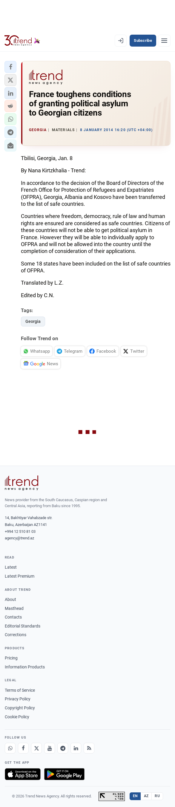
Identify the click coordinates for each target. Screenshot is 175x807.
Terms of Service (20, 690)
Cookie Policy (17, 716)
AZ (146, 796)
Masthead (14, 608)
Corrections (15, 634)
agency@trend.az (19, 538)
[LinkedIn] (75, 748)
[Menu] (164, 41)
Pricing (11, 658)
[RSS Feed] (89, 748)
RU (157, 796)
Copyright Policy (20, 707)
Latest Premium (19, 576)
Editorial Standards (22, 626)
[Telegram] (62, 748)
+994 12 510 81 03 (20, 531)
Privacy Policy (17, 698)
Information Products (25, 667)
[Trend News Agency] (21, 482)
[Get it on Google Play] (64, 774)
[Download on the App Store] (23, 774)
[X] (36, 748)
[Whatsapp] (10, 748)
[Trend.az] (22, 40)
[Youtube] (49, 748)
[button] (10, 67)
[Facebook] (23, 748)
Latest (11, 567)
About (10, 599)
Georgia (33, 321)
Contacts (13, 617)
